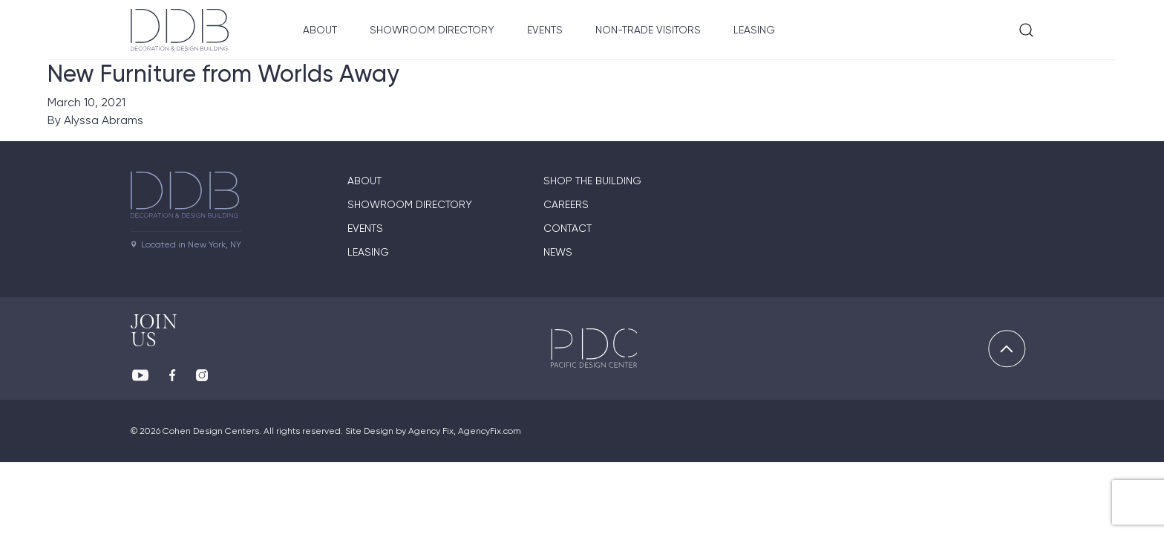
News (557, 252)
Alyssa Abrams (103, 120)
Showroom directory (409, 204)
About (320, 30)
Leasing (754, 30)
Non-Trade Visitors (648, 30)
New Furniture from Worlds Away (223, 73)
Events (545, 30)
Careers (566, 204)
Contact (567, 228)
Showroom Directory (432, 30)
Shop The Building (592, 181)
